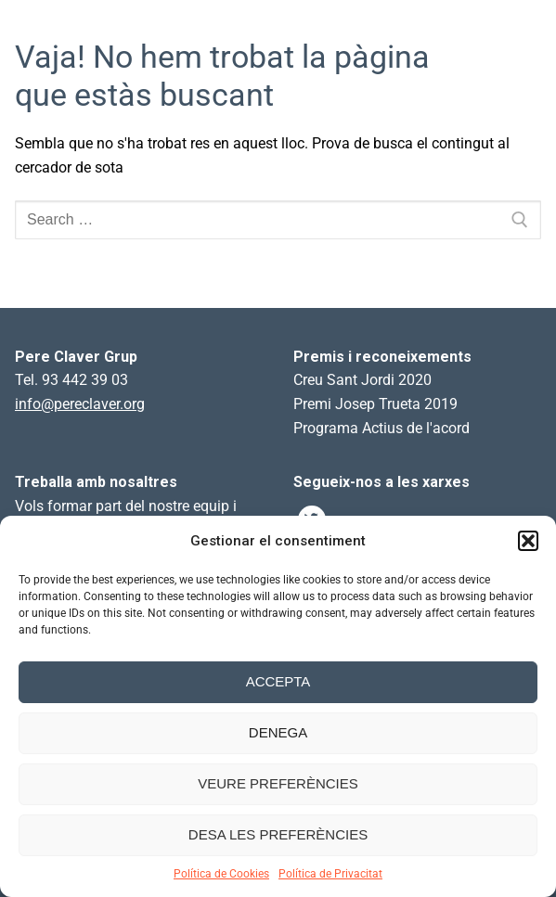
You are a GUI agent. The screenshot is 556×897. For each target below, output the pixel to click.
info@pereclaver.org (80, 404)
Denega (278, 732)
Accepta (278, 681)
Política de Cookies (221, 873)
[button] (528, 541)
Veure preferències (278, 783)
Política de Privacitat (330, 873)
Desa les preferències (278, 834)
